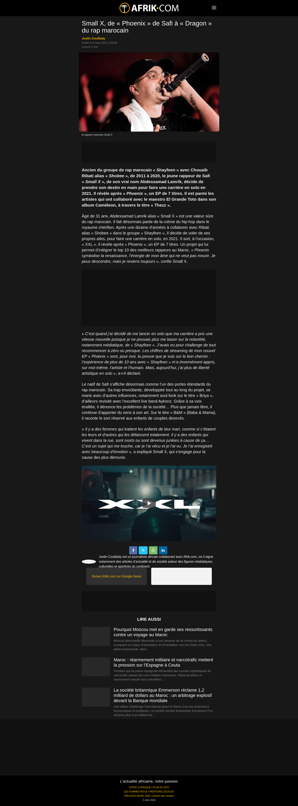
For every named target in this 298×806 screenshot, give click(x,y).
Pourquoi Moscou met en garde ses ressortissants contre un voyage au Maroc (163, 632)
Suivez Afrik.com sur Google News (116, 576)
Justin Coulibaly (93, 38)
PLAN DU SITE (161, 787)
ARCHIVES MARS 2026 (137, 795)
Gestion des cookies (163, 795)
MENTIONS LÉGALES (162, 791)
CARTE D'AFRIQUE (139, 787)
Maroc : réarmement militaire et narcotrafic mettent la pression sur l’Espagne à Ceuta (163, 662)
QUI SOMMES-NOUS (136, 791)
